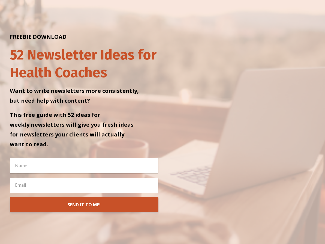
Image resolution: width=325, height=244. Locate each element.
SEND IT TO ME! (84, 205)
